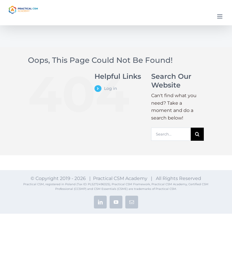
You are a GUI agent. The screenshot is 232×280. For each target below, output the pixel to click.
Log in (110, 88)
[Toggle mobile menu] (220, 16)
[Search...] (171, 134)
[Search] (197, 134)
